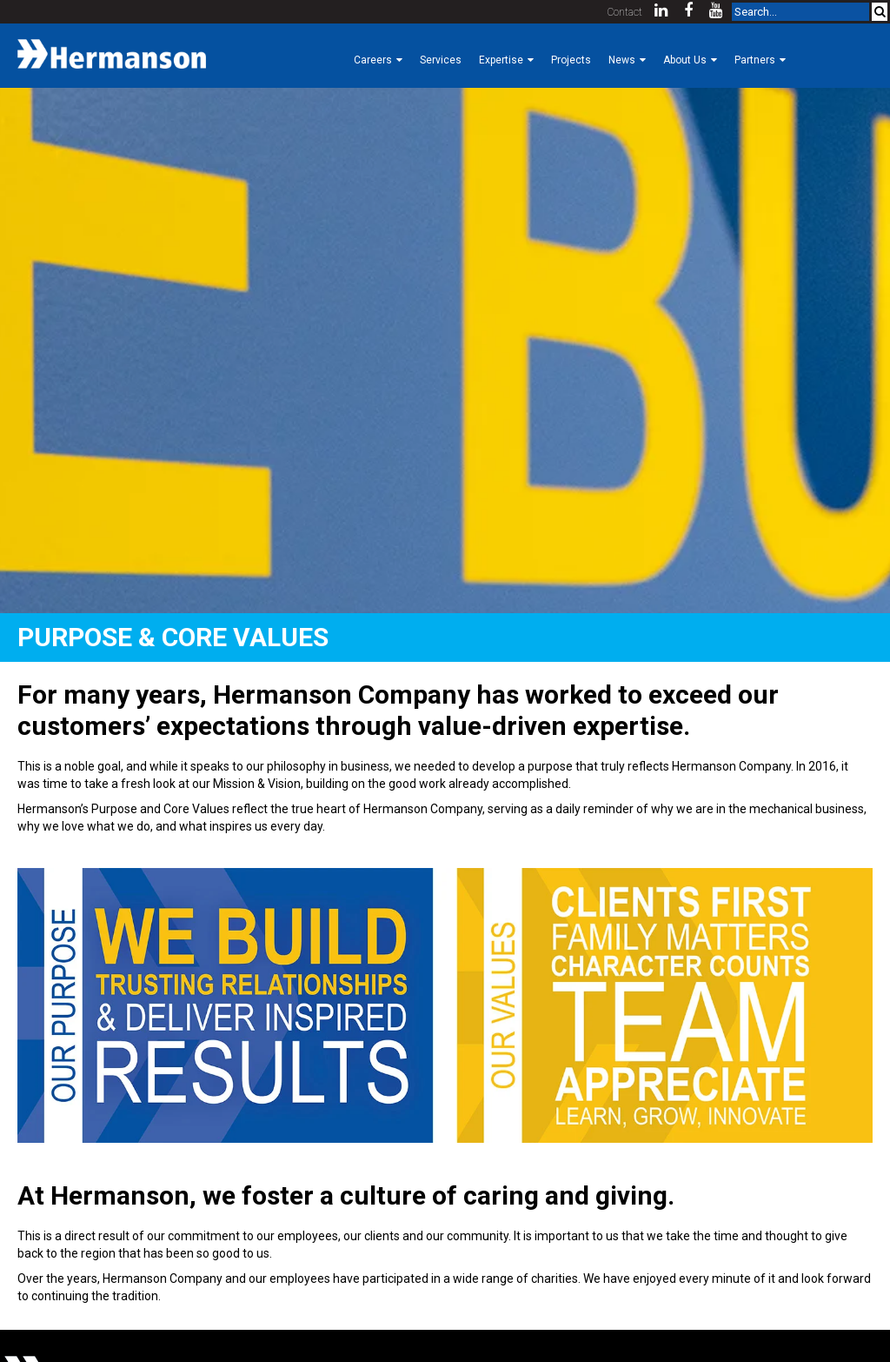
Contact (625, 12)
